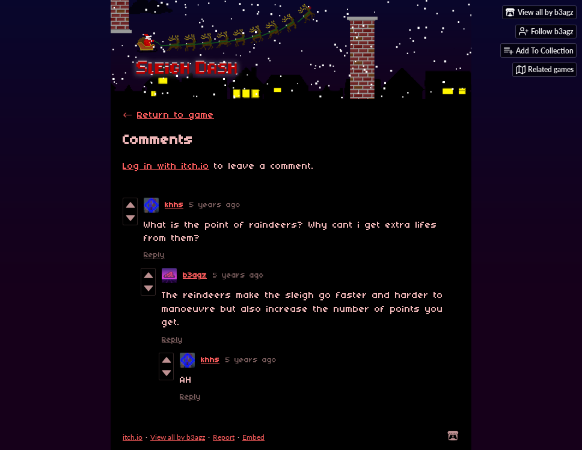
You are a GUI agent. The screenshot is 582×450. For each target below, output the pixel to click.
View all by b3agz (177, 437)
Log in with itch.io (166, 166)
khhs (174, 205)
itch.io (132, 437)
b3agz (195, 275)
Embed (253, 437)
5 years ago (214, 205)
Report (223, 437)
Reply (154, 255)
